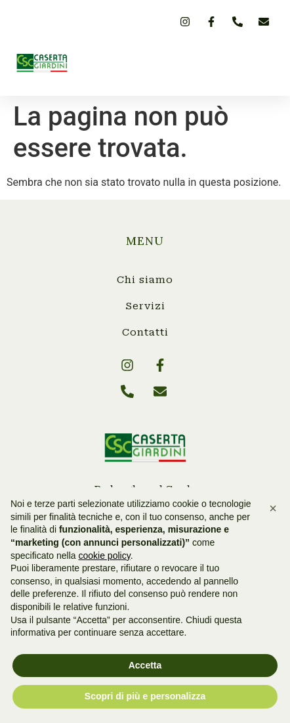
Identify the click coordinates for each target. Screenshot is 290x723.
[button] (264, 63)
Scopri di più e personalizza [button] (145, 696)
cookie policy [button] (105, 555)
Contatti (145, 332)
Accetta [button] (145, 665)
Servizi (145, 306)
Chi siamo (145, 280)
